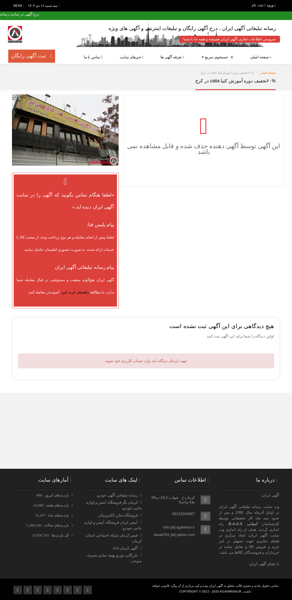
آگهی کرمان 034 (125, 548)
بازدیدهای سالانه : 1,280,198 (48, 525)
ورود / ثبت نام (264, 5)
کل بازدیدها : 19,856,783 (51, 535)
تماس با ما (93, 57)
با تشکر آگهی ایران (264, 564)
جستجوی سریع (217, 57)
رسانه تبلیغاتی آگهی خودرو (117, 495)
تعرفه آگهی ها (172, 57)
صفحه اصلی (260, 57)
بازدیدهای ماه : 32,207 (52, 515)
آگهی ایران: (270, 495)
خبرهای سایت (131, 57)
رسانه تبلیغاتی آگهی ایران (240, 506)
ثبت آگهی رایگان (31, 56)
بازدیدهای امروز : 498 (53, 495)
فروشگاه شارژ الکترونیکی (118, 515)
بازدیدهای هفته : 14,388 (51, 505)
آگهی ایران (258, 535)
